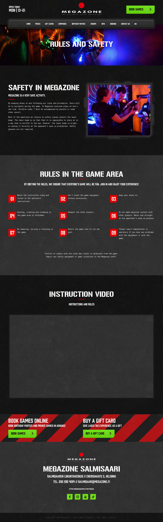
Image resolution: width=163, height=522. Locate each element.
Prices (37, 24)
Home (28, 24)
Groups (93, 24)
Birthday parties (78, 24)
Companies (62, 24)
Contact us (125, 24)
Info (103, 24)
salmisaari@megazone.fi (94, 481)
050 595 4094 (67, 481)
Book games (136, 9)
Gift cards (49, 24)
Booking (113, 24)
